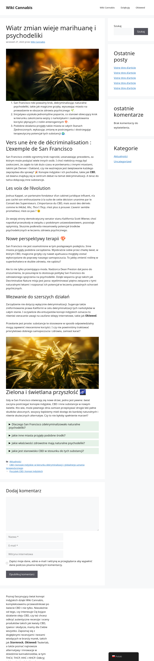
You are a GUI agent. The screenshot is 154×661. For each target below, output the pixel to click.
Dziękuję (125, 7)
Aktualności (15, 461)
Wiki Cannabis (19, 7)
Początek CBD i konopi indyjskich (26, 471)
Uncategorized (122, 161)
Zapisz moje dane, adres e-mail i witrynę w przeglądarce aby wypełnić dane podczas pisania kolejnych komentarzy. (50, 563)
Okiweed (140, 7)
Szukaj (118, 26)
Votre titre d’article (125, 67)
